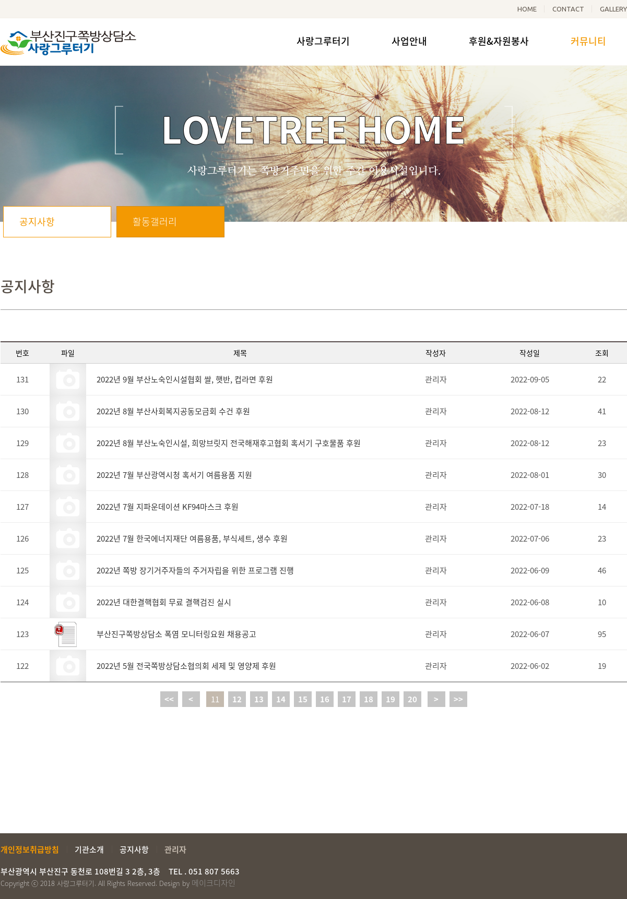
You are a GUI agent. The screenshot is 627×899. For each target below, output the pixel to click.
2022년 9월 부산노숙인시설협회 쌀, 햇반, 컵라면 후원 (185, 379)
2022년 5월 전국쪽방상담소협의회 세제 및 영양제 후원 (186, 666)
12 (237, 699)
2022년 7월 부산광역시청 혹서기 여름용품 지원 (174, 475)
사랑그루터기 (323, 41)
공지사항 (37, 221)
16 (324, 699)
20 (412, 699)
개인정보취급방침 (30, 849)
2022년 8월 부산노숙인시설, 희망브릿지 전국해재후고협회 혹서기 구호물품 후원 (229, 443)
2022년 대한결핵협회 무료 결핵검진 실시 (164, 602)
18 (368, 699)
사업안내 (409, 41)
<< (169, 699)
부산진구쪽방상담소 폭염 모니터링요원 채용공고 (176, 634)
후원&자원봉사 (499, 41)
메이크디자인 (213, 883)
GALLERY (613, 9)
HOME (527, 9)
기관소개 (89, 849)
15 (302, 699)
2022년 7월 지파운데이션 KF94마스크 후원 (168, 506)
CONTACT (568, 9)
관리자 (175, 849)
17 (346, 699)
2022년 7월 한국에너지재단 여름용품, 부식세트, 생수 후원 (192, 538)
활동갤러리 (155, 221)
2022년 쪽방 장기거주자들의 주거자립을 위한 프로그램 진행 (195, 570)
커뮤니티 (588, 41)
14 (281, 699)
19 (390, 699)
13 (259, 699)
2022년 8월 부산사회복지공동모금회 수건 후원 (173, 411)
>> (458, 699)
